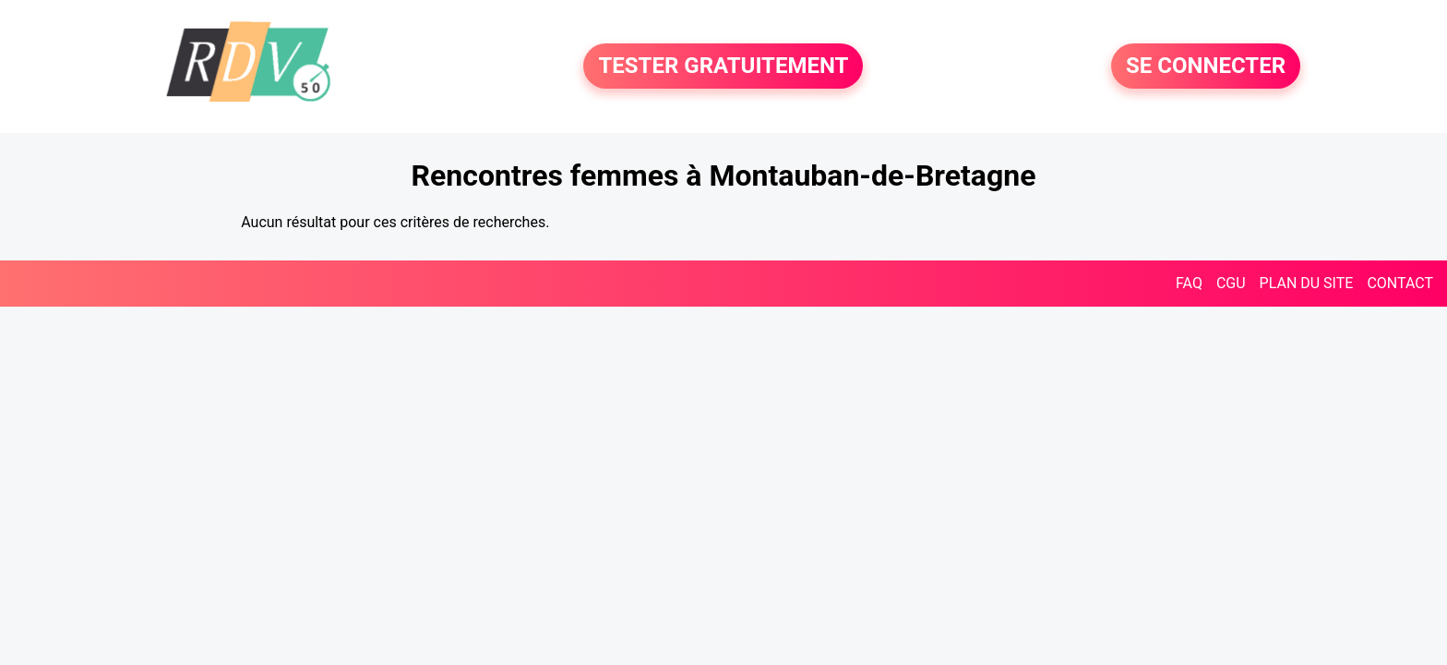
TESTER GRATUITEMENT (723, 66)
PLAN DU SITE (1307, 283)
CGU (1231, 283)
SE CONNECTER (1206, 66)
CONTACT (1400, 283)
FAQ (1189, 283)
